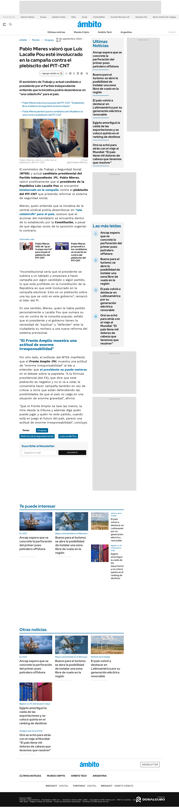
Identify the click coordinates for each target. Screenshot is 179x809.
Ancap (84, 17)
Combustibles (99, 17)
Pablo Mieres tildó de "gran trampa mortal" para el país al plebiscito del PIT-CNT (43, 250)
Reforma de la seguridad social (37, 436)
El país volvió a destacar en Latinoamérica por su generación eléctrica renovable (107, 107)
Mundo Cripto (81, 32)
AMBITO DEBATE (117, 785)
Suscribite (72, 452)
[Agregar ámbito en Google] (51, 73)
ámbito (23, 40)
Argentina (126, 32)
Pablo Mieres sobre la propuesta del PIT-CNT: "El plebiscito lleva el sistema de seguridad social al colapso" (53, 104)
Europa (43, 17)
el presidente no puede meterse (63, 369)
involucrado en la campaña (39, 190)
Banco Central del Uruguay (164, 17)
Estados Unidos (58, 17)
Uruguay (49, 40)
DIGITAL (57, 785)
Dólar (73, 17)
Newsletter (172, 32)
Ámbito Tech (105, 32)
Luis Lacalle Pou (68, 436)
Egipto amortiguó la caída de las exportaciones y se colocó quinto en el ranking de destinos (106, 130)
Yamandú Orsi (141, 17)
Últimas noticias (56, 32)
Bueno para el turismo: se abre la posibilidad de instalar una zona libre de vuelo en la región (106, 83)
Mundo (36, 40)
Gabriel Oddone (27, 17)
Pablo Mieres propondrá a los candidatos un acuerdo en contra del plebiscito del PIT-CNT (79, 252)
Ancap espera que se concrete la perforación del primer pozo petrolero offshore (107, 59)
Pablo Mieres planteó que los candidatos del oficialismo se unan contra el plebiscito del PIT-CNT (52, 113)
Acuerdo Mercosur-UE (120, 17)
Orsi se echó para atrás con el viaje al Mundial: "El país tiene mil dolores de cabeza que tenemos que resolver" (107, 153)
